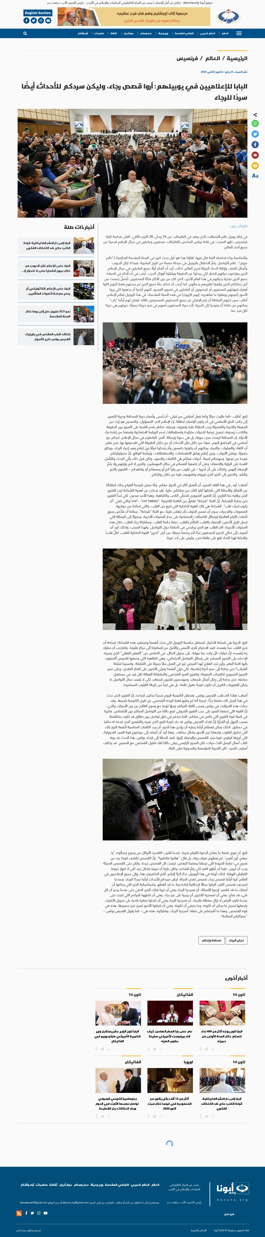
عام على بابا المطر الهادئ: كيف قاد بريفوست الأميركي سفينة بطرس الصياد (169, 1036)
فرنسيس (187, 58)
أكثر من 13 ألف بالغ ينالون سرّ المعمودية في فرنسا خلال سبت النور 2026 (170, 1103)
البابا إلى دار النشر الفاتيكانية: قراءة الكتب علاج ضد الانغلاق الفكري (221, 1103)
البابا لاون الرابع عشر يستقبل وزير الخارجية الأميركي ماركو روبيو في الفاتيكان (117, 1036)
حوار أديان (129, 33)
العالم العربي (207, 33)
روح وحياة (163, 33)
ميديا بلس (21, 1230)
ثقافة (114, 33)
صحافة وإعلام (211, 940)
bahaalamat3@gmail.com (33, 1202)
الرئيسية (237, 58)
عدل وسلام (146, 33)
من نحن (229, 1214)
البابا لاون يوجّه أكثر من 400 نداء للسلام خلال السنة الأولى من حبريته (221, 1036)
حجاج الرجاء (236, 940)
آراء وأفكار (83, 33)
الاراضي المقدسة (184, 33)
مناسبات (99, 33)
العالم (225, 33)
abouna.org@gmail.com (76, 1202)
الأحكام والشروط (199, 1230)
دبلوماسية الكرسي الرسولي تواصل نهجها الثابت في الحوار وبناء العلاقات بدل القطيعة (117, 1103)
